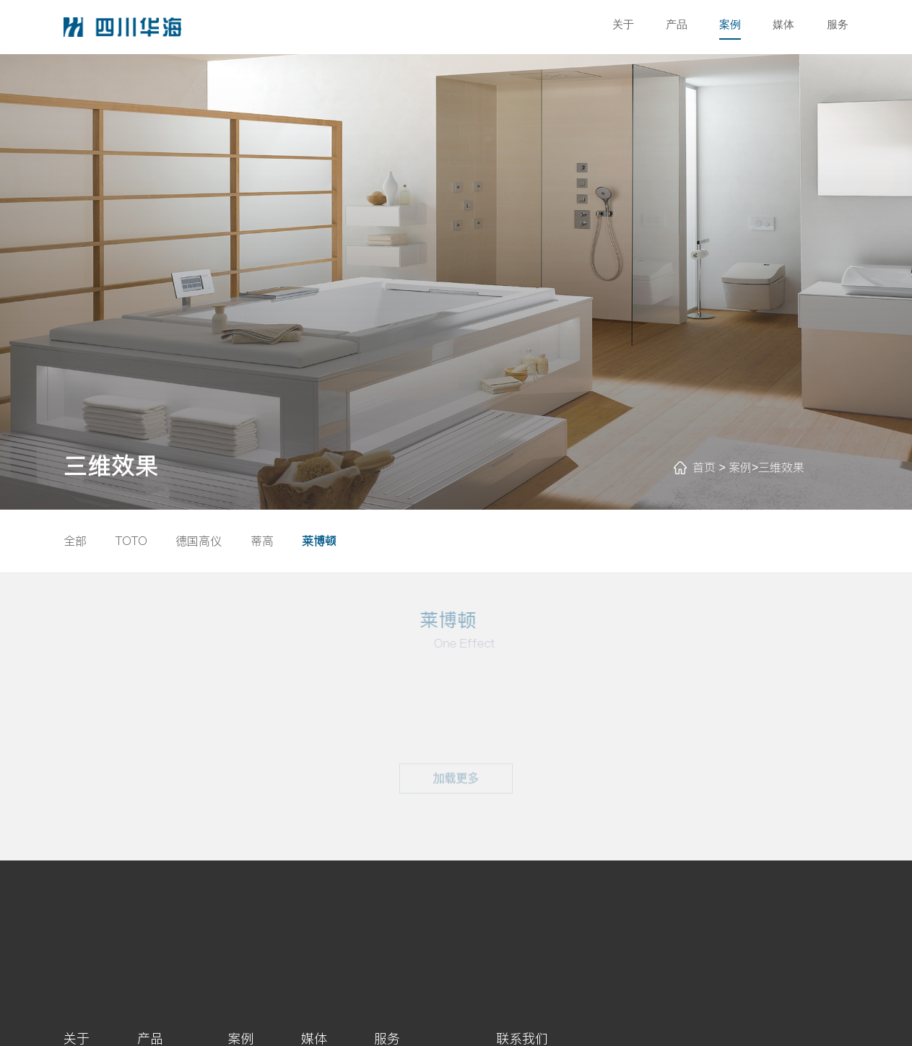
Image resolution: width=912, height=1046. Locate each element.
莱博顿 (319, 541)
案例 (730, 24)
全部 (75, 541)
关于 (623, 24)
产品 (676, 24)
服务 (837, 24)
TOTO (131, 541)
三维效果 (781, 467)
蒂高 (262, 541)
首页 (704, 467)
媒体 (783, 24)
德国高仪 (198, 541)
